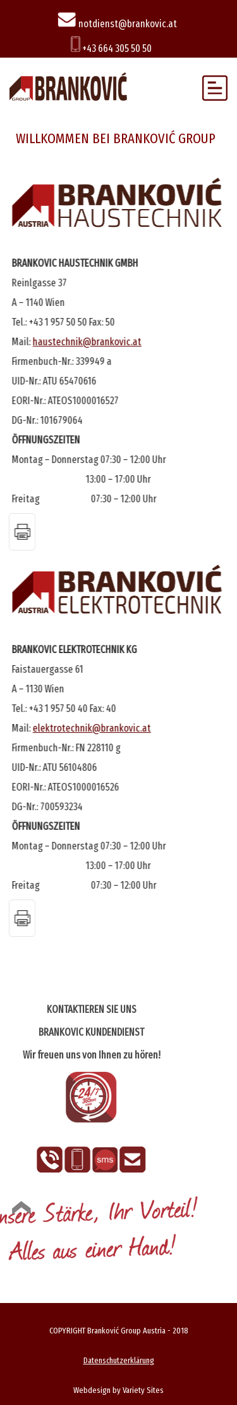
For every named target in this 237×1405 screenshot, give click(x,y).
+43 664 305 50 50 (111, 48)
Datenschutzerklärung (118, 1360)
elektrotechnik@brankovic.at (92, 728)
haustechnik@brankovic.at (87, 342)
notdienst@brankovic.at (117, 24)
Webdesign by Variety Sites (118, 1390)
